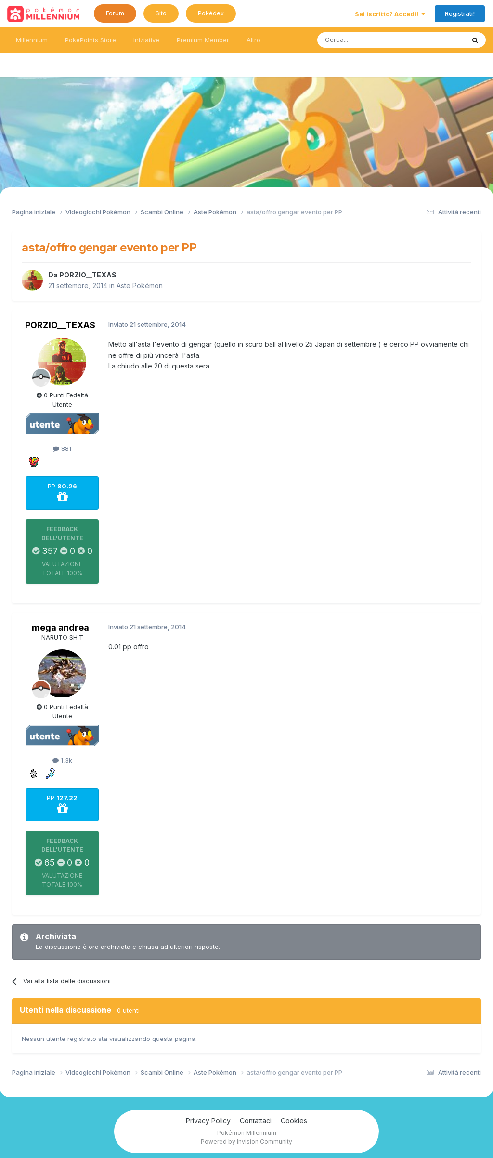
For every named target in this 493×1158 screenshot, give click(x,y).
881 (62, 448)
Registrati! (460, 13)
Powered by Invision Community (246, 1141)
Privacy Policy (208, 1121)
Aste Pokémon (140, 285)
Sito (161, 13)
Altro (253, 40)
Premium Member (203, 40)
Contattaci (256, 1121)
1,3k (62, 760)
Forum (115, 13)
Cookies (294, 1121)
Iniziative (146, 40)
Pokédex (211, 13)
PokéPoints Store (90, 40)
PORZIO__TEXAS (88, 275)
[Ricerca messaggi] (368, 40)
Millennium (32, 40)
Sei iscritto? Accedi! (390, 14)
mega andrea (60, 627)
